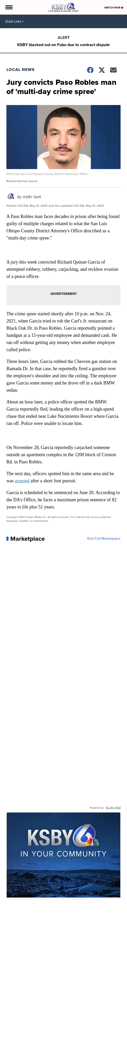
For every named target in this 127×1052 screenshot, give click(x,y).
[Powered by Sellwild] (113, 808)
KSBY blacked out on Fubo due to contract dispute (63, 45)
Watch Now (113, 7)
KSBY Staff (32, 197)
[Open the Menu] (8, 7)
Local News (20, 69)
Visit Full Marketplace (104, 538)
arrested (22, 480)
